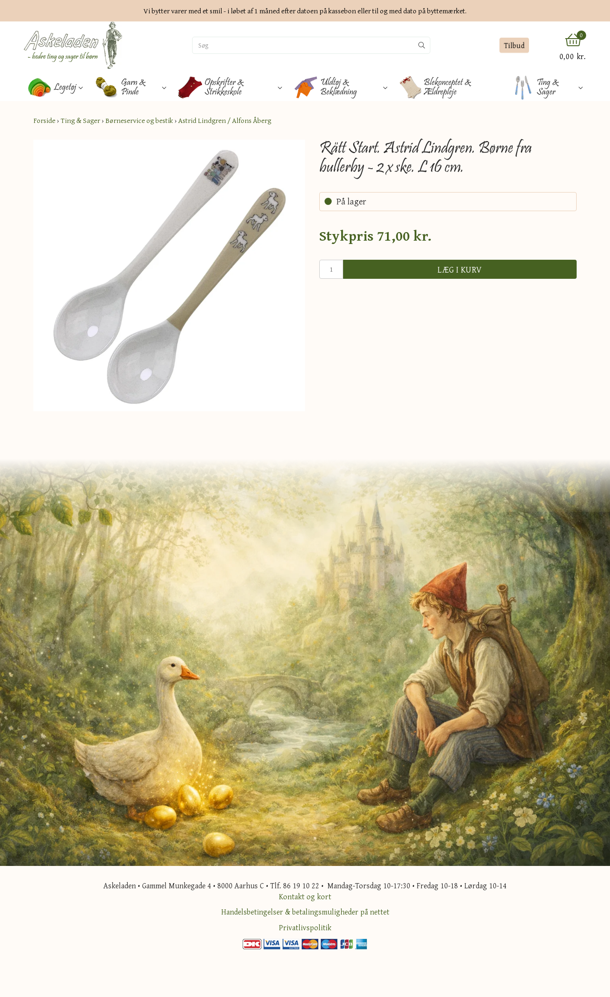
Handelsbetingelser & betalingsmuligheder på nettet (305, 911)
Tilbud (514, 45)
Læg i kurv (459, 269)
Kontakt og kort (305, 896)
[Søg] (303, 45)
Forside (44, 120)
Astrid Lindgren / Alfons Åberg (224, 120)
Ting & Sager (80, 120)
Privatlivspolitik (305, 927)
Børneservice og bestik (139, 120)
